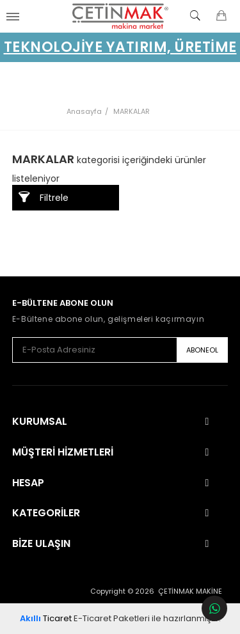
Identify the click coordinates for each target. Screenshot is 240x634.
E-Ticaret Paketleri (112, 618)
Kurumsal (39, 422)
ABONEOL (202, 350)
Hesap (28, 483)
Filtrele (43, 197)
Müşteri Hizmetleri (62, 452)
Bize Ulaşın (41, 544)
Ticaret (46, 618)
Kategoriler (46, 513)
